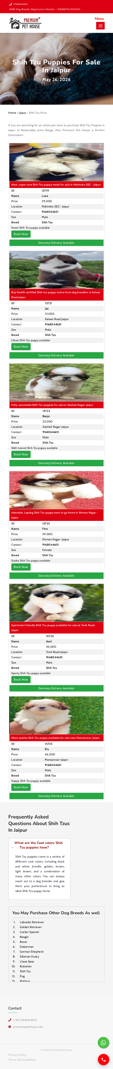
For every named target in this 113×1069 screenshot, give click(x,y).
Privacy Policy (17, 1055)
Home (12, 112)
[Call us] (103, 1059)
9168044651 (21, 4)
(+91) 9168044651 (25, 1020)
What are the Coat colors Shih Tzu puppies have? (38, 845)
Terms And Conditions (22, 1059)
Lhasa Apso (27, 961)
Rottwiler (26, 966)
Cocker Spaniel (29, 932)
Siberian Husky (29, 956)
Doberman (27, 946)
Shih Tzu (25, 971)
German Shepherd (31, 951)
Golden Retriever (31, 927)
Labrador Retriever (32, 922)
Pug (22, 976)
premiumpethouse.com (28, 1027)
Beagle (24, 937)
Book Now (21, 234)
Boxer (23, 942)
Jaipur (22, 112)
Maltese (25, 981)
